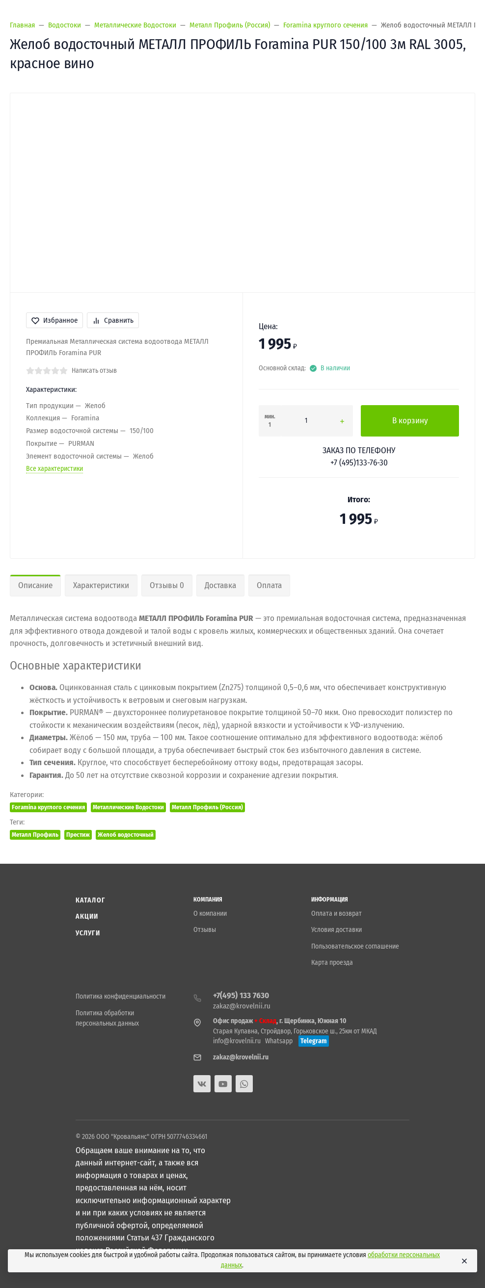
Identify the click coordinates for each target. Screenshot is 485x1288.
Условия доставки (336, 930)
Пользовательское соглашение (355, 946)
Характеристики (101, 585)
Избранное (54, 320)
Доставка (220, 585)
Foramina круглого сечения (48, 807)
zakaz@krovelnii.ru (241, 1006)
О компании (210, 913)
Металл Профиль (35, 834)
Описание (35, 585)
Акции (87, 916)
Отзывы (204, 930)
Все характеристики (54, 468)
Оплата (269, 585)
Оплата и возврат (336, 913)
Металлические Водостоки (128, 807)
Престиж (78, 834)
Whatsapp (279, 1041)
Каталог (90, 900)
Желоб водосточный (126, 834)
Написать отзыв (94, 370)
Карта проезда (332, 962)
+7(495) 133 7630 (241, 995)
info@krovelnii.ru (237, 1041)
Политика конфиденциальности (120, 996)
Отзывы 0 (167, 585)
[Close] (464, 1261)
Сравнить (113, 320)
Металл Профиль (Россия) (207, 807)
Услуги (88, 933)
